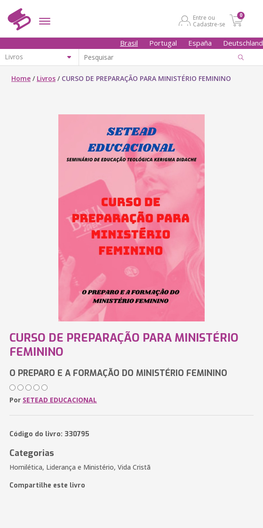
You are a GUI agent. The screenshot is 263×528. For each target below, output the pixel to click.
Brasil (129, 43)
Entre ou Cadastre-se (209, 21)
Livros (46, 78)
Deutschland (243, 43)
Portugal (163, 43)
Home (21, 78)
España (200, 43)
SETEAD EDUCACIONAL (60, 399)
